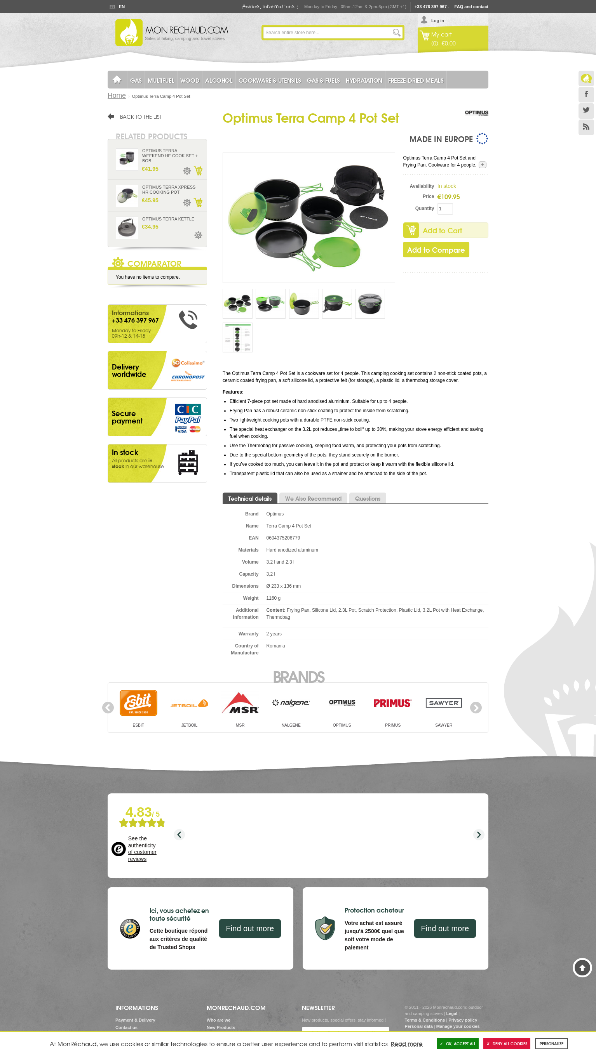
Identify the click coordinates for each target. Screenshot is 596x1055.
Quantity (424, 208)
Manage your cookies (458, 1026)
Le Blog (586, 78)
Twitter (586, 111)
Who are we (218, 1020)
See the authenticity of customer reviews (142, 848)
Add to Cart (442, 230)
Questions (367, 498)
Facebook (586, 94)
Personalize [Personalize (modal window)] (551, 1043)
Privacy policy (462, 1020)
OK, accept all (458, 1043)
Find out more (250, 928)
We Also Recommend (313, 498)
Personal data (419, 1026)
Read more (407, 1043)
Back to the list (141, 116)
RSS (586, 127)
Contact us (126, 1027)
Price (428, 196)
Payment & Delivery (135, 1020)
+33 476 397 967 (431, 6)
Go (397, 32)
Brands (298, 676)
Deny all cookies (506, 1043)
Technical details (250, 498)
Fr (112, 6)
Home (117, 95)
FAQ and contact (471, 6)
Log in (437, 20)
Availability (422, 186)
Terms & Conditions (425, 1020)
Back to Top (582, 967)
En (121, 6)
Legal (451, 1013)
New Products (221, 1027)
